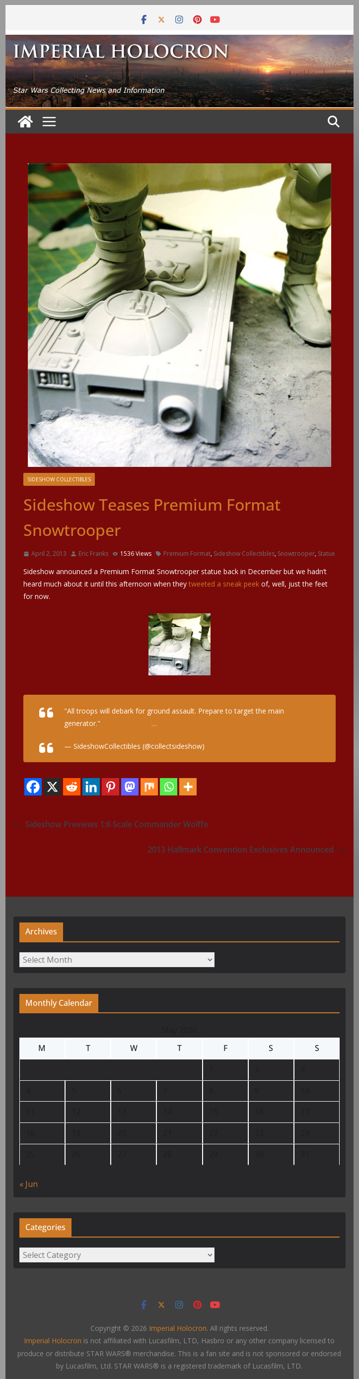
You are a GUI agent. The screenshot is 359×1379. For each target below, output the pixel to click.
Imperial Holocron (52, 1340)
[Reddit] (71, 786)
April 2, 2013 (226, 746)
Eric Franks (93, 553)
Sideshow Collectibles (59, 479)
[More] (188, 786)
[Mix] (149, 786)
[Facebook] (33, 786)
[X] (52, 786)
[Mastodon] (130, 786)
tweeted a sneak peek (223, 584)
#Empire (138, 723)
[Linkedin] (91, 786)
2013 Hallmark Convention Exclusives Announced (246, 849)
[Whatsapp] (168, 786)
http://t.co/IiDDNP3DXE (196, 723)
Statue (326, 553)
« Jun (28, 1184)
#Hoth (112, 723)
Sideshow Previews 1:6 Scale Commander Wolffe (110, 824)
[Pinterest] (110, 786)
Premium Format (187, 553)
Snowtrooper (296, 553)
